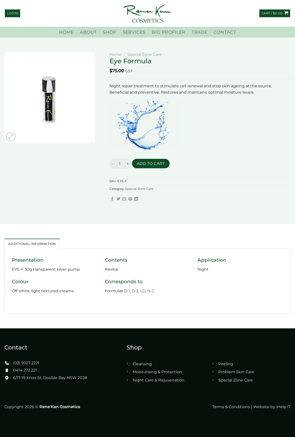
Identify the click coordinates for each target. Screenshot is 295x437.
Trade (200, 32)
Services (134, 32)
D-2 (135, 291)
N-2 (150, 291)
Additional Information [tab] (32, 244)
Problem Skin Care (236, 372)
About (88, 32)
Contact (225, 32)
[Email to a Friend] (124, 199)
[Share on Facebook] (112, 199)
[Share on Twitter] (118, 199)
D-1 (127, 291)
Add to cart (151, 163)
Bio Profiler (168, 32)
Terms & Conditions (231, 407)
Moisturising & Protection (157, 372)
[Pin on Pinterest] (130, 199)
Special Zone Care (144, 54)
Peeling (225, 364)
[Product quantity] (120, 164)
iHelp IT (283, 407)
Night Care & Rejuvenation (158, 380)
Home (66, 32)
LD (143, 291)
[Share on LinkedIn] (136, 199)
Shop (109, 32)
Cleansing (142, 364)
